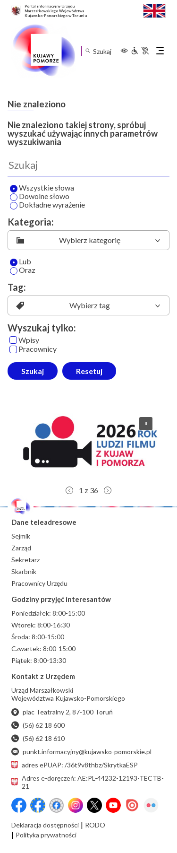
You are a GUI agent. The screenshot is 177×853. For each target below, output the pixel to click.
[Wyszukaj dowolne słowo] (13, 197)
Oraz (22, 270)
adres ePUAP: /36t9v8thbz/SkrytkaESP (74, 765)
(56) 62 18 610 (38, 738)
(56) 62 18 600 (38, 725)
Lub (20, 262)
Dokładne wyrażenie (47, 205)
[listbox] (88, 240)
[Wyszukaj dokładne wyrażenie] (13, 205)
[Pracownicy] (13, 349)
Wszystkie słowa (42, 188)
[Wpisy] (13, 340)
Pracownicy (33, 349)
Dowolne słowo (39, 196)
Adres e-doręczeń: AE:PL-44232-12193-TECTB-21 (87, 782)
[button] (89, 445)
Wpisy (24, 340)
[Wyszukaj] (88, 165)
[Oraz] (13, 271)
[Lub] (13, 262)
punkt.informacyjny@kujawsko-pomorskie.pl (81, 752)
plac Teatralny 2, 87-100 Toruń (62, 712)
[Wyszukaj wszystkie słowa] (13, 188)
